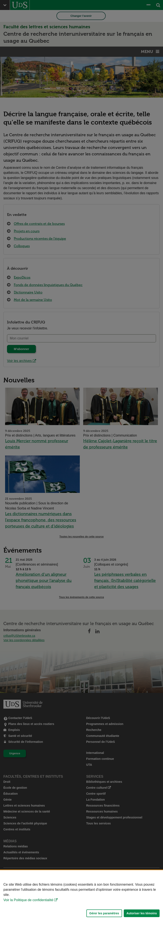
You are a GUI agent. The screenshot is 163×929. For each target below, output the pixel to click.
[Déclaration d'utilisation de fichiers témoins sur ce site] (81, 899)
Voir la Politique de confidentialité (28, 900)
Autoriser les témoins (141, 913)
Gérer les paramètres (104, 913)
